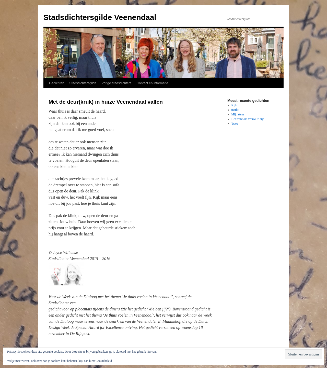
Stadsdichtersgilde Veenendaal (99, 17)
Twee (234, 123)
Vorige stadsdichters (117, 83)
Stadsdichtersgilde (82, 83)
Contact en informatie (152, 83)
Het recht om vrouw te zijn (247, 119)
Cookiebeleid (104, 361)
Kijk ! (235, 105)
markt (235, 110)
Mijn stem (237, 114)
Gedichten (56, 83)
